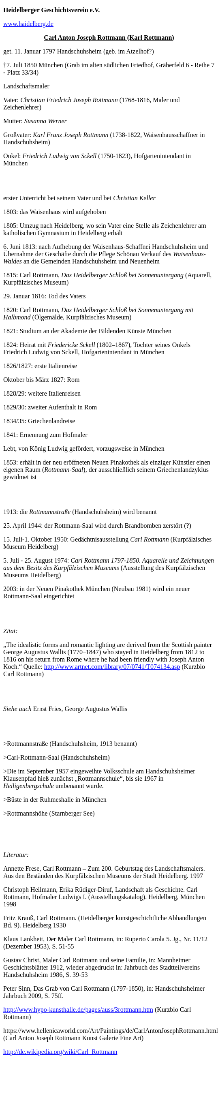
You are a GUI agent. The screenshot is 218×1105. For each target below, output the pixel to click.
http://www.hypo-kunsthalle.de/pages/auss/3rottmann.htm (78, 1009)
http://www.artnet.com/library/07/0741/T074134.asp (112, 666)
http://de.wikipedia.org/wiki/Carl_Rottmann (60, 1051)
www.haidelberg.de (28, 23)
